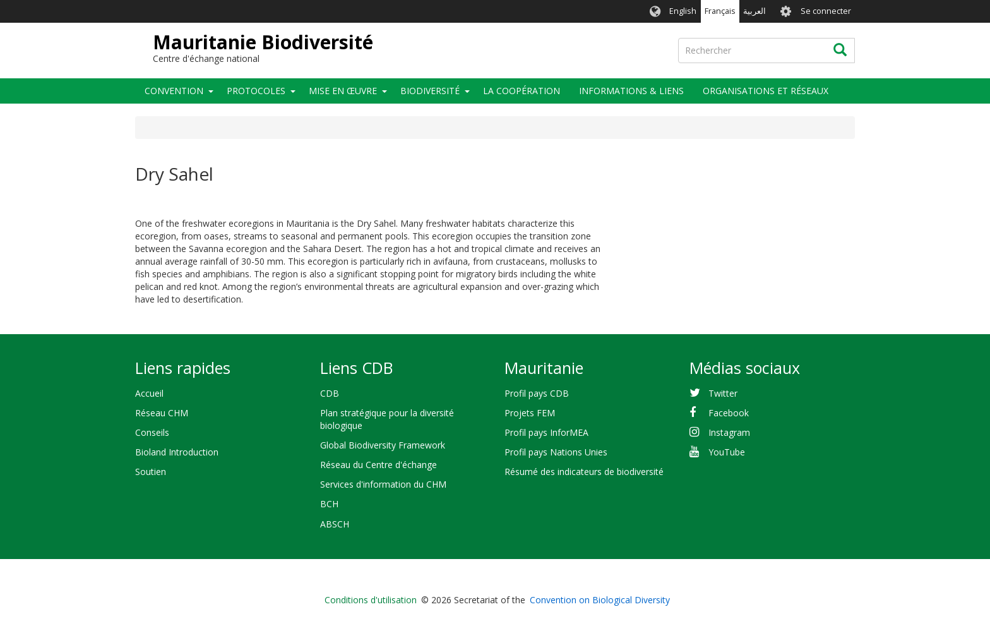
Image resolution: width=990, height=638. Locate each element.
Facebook (728, 413)
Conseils (152, 432)
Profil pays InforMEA (546, 432)
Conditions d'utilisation (371, 600)
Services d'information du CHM (383, 484)
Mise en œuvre (343, 91)
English (682, 11)
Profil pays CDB (536, 393)
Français (720, 11)
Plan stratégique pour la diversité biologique (387, 419)
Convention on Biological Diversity (600, 600)
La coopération (521, 91)
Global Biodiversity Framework (382, 445)
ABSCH (334, 524)
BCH (329, 504)
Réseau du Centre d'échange (378, 465)
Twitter (722, 393)
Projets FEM (529, 413)
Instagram (729, 432)
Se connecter (826, 11)
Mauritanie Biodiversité (263, 42)
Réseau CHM (161, 413)
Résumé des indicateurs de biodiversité (584, 472)
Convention (174, 91)
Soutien (150, 472)
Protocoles (256, 91)
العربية (754, 11)
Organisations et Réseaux (765, 91)
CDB (329, 393)
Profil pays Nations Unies (555, 452)
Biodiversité (430, 91)
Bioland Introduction (176, 452)
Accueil (149, 393)
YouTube (726, 452)
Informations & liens (631, 91)
